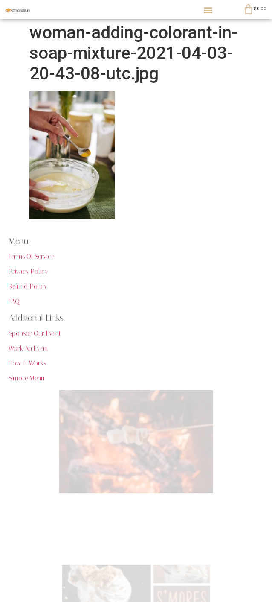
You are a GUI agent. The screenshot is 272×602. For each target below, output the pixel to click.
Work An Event (29, 348)
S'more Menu (26, 378)
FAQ (14, 301)
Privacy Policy (28, 271)
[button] (208, 10)
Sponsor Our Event (35, 333)
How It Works (27, 363)
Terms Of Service (31, 256)
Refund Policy (28, 286)
